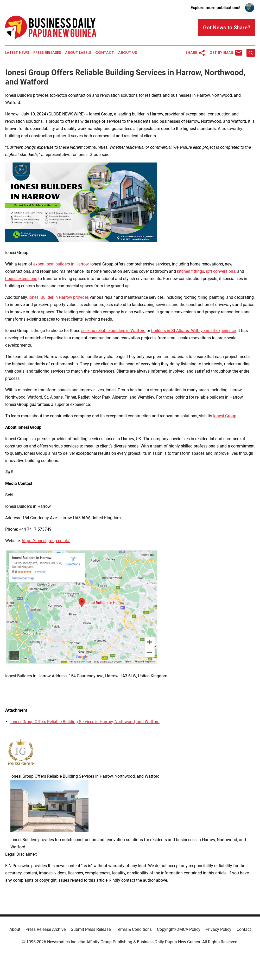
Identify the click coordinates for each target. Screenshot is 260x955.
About (14, 929)
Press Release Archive (46, 929)
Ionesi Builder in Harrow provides (59, 297)
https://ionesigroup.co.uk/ (46, 540)
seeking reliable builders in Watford (113, 330)
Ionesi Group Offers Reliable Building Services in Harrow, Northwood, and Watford (85, 721)
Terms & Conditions (134, 929)
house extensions (21, 278)
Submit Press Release (91, 929)
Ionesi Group (224, 415)
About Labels (78, 52)
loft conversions (220, 271)
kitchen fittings (190, 271)
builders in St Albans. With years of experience (193, 330)
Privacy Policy (218, 929)
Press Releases (47, 52)
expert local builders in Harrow (60, 264)
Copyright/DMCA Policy (178, 929)
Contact (104, 52)
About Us (127, 52)
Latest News (17, 52)
